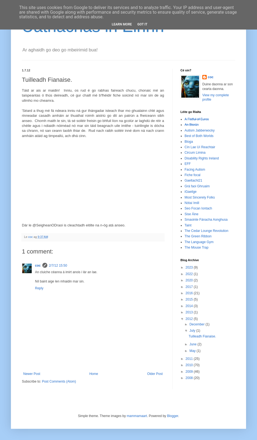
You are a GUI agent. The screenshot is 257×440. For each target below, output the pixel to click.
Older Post (155, 374)
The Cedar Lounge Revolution (206, 231)
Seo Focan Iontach (198, 208)
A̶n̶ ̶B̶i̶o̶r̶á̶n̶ (191, 125)
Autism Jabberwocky (200, 130)
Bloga (189, 142)
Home (93, 374)
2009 (190, 372)
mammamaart (137, 416)
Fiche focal (192, 175)
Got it (142, 24)
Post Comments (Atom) (59, 381)
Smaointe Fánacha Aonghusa (206, 220)
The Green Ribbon (198, 236)
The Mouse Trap (196, 247)
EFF (188, 164)
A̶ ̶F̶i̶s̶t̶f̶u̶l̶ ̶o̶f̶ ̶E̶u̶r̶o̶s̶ (197, 119)
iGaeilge (191, 192)
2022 (190, 274)
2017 (190, 287)
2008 (190, 378)
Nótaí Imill (192, 203)
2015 (190, 299)
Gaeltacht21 (193, 180)
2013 (190, 312)
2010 (190, 365)
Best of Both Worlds (199, 136)
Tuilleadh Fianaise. (202, 336)
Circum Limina (195, 153)
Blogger (172, 416)
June (193, 344)
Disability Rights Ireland (202, 158)
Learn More (122, 24)
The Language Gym (199, 242)
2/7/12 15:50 (58, 265)
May (193, 351)
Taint (188, 225)
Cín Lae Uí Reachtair (200, 147)
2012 (190, 319)
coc (38, 265)
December (197, 324)
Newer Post (31, 374)
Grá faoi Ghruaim (197, 186)
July (192, 331)
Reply (39, 288)
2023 (190, 267)
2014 (190, 306)
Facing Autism (195, 169)
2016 (190, 293)
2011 (190, 359)
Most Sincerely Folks (200, 197)
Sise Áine (191, 214)
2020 (190, 280)
